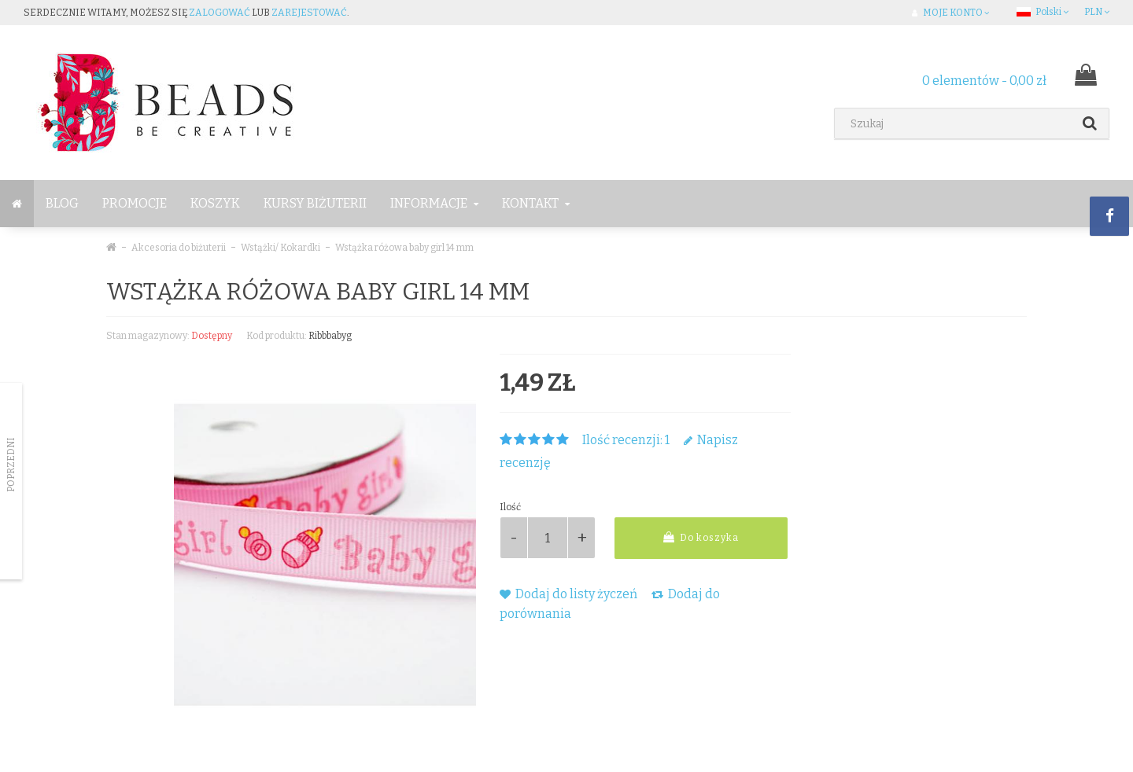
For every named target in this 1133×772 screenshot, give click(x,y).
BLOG (62, 203)
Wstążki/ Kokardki (280, 247)
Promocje (134, 203)
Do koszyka (701, 537)
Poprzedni (11, 464)
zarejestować (309, 12)
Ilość (510, 507)
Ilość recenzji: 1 (626, 439)
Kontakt (536, 203)
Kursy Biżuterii (315, 203)
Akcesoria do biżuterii (178, 247)
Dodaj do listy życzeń (568, 593)
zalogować (219, 12)
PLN (1096, 11)
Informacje (434, 203)
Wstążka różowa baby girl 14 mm (404, 247)
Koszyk (215, 203)
